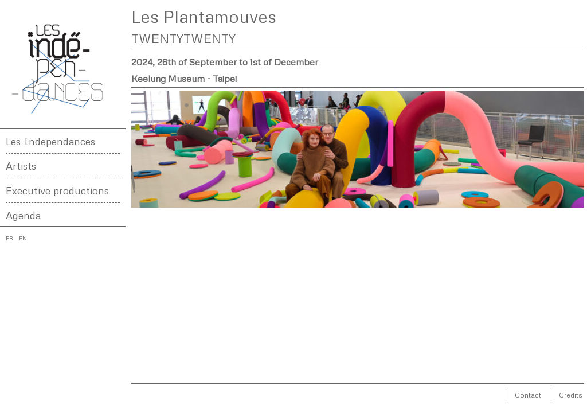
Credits (570, 395)
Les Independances (50, 141)
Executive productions (57, 190)
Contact (528, 395)
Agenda (23, 215)
